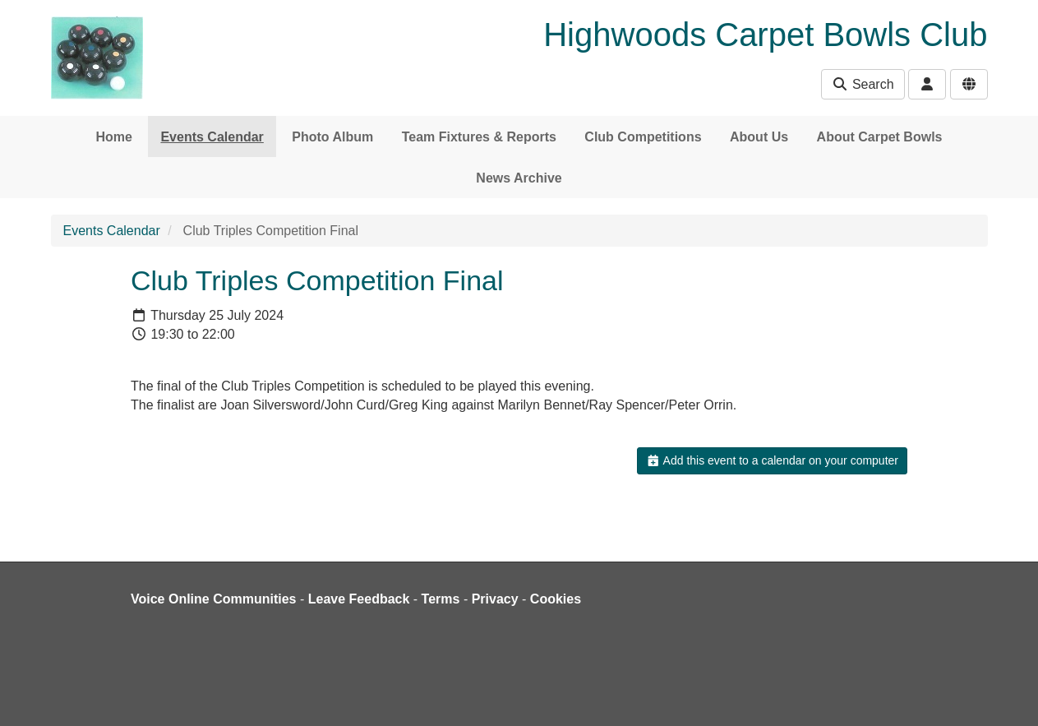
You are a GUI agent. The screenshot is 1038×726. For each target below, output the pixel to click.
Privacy (495, 599)
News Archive (518, 178)
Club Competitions (642, 137)
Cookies (555, 599)
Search (862, 84)
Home (114, 137)
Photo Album (332, 137)
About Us (759, 137)
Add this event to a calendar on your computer (772, 460)
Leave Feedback (359, 599)
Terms (441, 599)
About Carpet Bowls (880, 137)
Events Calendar (211, 137)
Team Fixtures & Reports (479, 137)
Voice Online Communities (214, 599)
